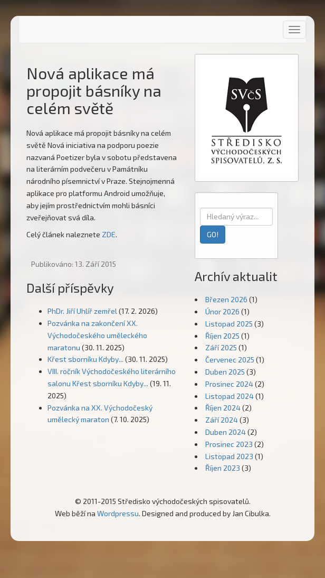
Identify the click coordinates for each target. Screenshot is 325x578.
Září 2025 (221, 347)
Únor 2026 (222, 311)
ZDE (109, 234)
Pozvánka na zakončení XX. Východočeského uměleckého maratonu (97, 335)
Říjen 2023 (222, 467)
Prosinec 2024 (229, 383)
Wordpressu (118, 513)
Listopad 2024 (229, 395)
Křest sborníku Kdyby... (85, 359)
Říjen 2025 (222, 335)
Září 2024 (221, 419)
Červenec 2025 (229, 359)
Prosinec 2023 (229, 444)
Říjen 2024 (223, 407)
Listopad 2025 (229, 323)
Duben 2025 (225, 371)
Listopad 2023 (229, 456)
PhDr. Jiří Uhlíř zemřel (82, 310)
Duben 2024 (225, 431)
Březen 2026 (226, 299)
